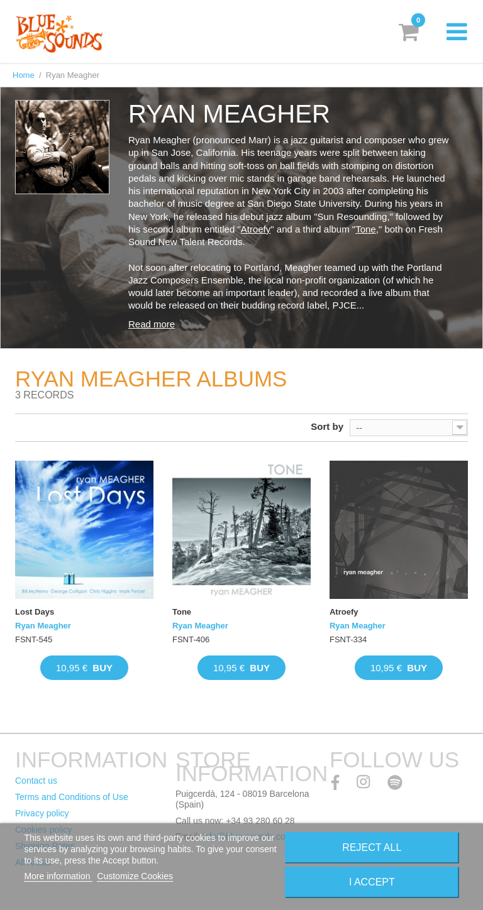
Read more (151, 324)
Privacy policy (42, 813)
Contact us (36, 781)
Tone (365, 229)
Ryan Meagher (43, 625)
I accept (372, 882)
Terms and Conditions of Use (71, 797)
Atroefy (256, 229)
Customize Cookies (135, 876)
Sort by (327, 426)
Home (24, 75)
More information (58, 876)
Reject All (371, 847)
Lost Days (34, 612)
